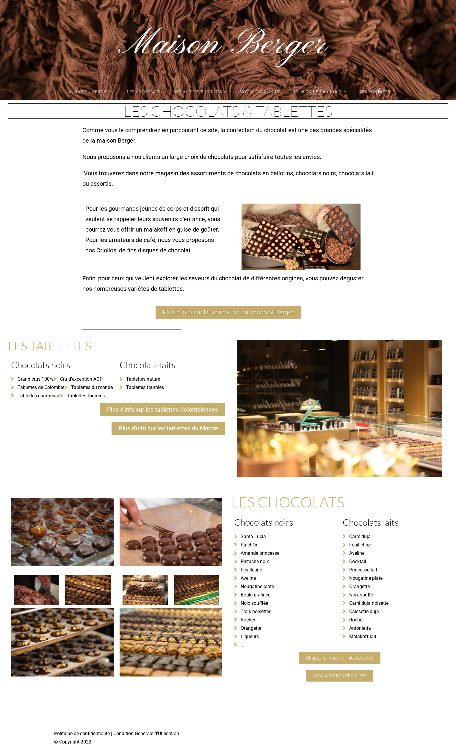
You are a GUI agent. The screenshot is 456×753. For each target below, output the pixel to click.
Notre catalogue (260, 91)
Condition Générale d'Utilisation (145, 733)
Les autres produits (200, 91)
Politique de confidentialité (82, 733)
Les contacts (375, 91)
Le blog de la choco (320, 91)
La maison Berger (90, 91)
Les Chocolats (144, 91)
